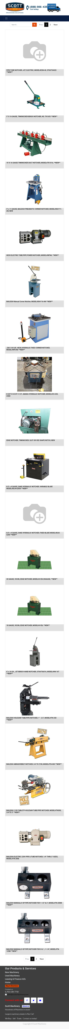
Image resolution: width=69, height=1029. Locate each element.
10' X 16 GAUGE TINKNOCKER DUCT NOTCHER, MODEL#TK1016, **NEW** (33, 163)
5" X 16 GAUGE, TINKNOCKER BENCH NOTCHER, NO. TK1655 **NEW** (31, 116)
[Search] (34, 25)
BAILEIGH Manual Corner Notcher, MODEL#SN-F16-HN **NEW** (29, 301)
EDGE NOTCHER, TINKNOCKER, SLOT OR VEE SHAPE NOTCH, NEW (30, 440)
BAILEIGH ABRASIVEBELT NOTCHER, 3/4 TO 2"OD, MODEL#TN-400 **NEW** (34, 764)
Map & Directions (12, 986)
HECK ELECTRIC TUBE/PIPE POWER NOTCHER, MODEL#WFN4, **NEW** (32, 255)
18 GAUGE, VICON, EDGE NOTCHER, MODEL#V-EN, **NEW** (28, 625)
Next (56, 25)
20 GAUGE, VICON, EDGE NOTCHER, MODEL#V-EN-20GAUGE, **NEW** (31, 579)
